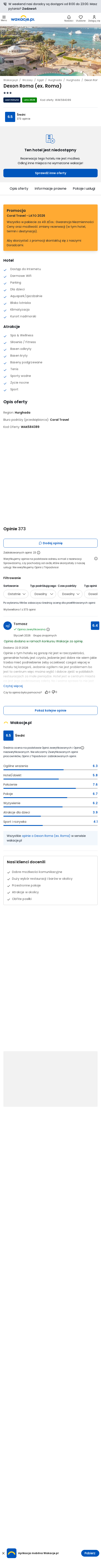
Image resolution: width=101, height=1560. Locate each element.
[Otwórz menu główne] (4, 18)
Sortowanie (10, 586)
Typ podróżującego (43, 586)
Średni (21, 114)
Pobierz (90, 1553)
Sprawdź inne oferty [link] (50, 173)
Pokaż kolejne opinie (50, 710)
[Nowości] (69, 18)
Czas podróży (67, 586)
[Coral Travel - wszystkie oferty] (59, 420)
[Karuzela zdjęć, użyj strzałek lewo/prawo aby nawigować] (50, 49)
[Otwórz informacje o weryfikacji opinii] (96, 558)
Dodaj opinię (51, 543)
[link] (22, 18)
